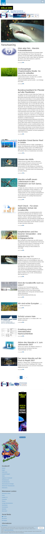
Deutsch (3, 468)
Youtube (4, 516)
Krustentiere (4, 499)
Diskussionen (4, 487)
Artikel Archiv (4, 472)
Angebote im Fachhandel (7, 477)
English (3, 470)
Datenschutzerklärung (8, 530)
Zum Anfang (22, 437)
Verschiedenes (5, 507)
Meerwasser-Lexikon (6, 493)
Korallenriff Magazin (6, 474)
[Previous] (18, 377)
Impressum (4, 525)
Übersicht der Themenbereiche (8, 485)
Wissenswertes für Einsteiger (8, 483)
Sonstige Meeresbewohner (7, 503)
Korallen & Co (5, 497)
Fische (3, 495)
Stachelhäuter (5, 505)
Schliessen (41, 527)
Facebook (4, 518)
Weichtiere (4, 509)
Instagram (4, 520)
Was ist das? (4, 511)
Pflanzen (3, 501)
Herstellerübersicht (6, 481)
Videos (3, 476)
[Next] (26, 377)
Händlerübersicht (5, 479)
